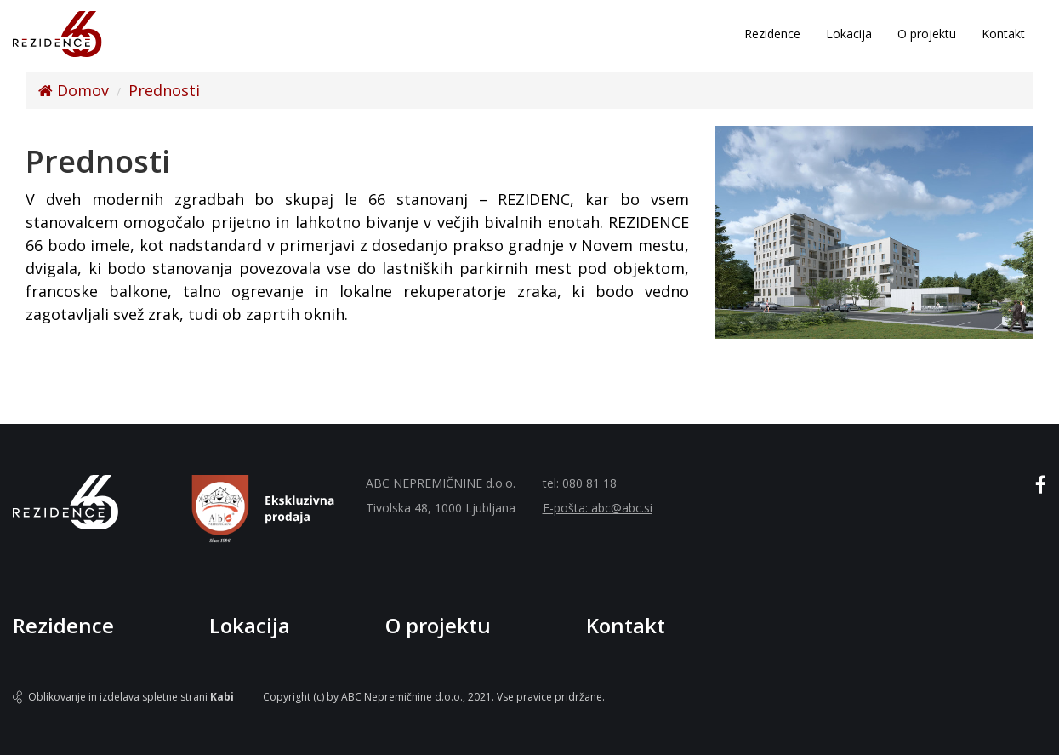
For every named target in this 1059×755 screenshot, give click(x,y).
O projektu (926, 34)
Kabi (222, 696)
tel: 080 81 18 (580, 483)
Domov (73, 90)
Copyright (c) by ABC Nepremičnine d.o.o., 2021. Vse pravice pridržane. (434, 696)
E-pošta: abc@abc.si (597, 508)
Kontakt (1003, 34)
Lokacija (849, 34)
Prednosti (164, 90)
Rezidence (772, 34)
